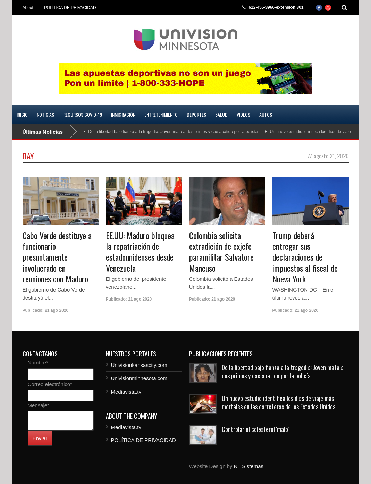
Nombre (38, 363)
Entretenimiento (161, 114)
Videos (243, 114)
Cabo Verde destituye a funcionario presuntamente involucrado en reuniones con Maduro (57, 257)
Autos (265, 114)
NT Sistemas (248, 466)
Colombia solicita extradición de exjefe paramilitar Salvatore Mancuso (221, 251)
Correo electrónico (50, 384)
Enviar (40, 438)
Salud (221, 114)
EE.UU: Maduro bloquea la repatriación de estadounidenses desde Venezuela (140, 251)
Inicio (22, 114)
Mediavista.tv (126, 392)
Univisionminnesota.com (139, 378)
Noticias (45, 114)
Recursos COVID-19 (82, 114)
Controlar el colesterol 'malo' (255, 429)
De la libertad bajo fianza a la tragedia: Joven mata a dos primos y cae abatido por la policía (173, 131)
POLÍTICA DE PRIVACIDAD (70, 7)
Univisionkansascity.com (139, 365)
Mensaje (39, 405)
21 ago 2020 (56, 310)
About (28, 7)
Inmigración (123, 114)
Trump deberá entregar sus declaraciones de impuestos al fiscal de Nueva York (305, 257)
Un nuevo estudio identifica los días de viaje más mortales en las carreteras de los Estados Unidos (278, 402)
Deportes (196, 114)
